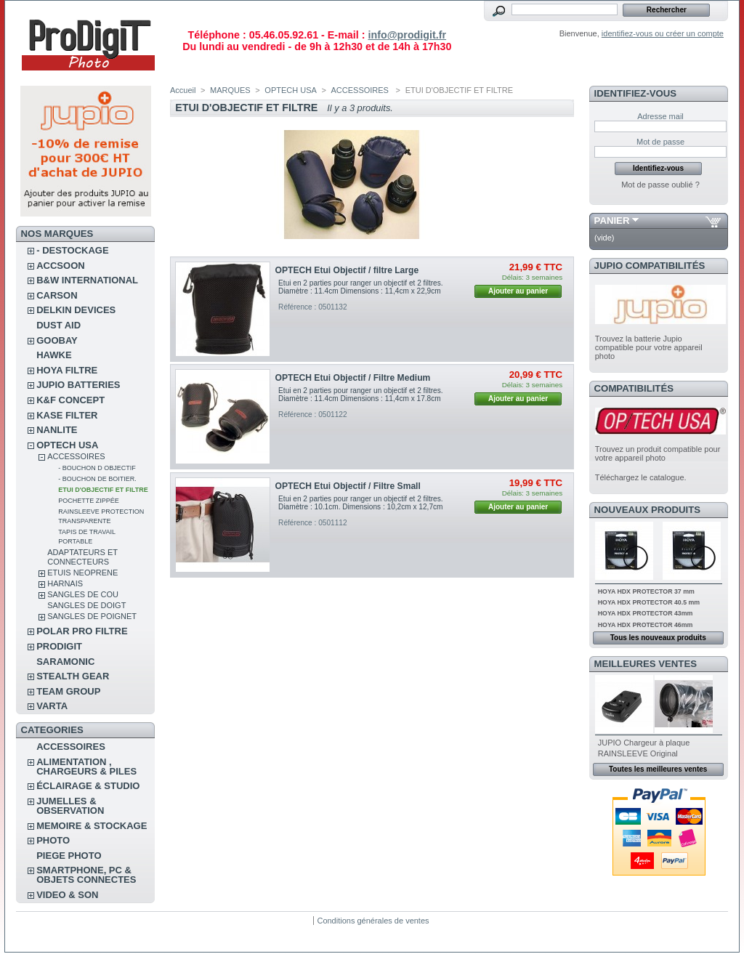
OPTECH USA (67, 445)
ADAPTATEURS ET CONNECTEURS (82, 557)
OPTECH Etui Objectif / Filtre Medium (353, 378)
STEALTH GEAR (72, 676)
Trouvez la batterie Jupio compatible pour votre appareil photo (649, 347)
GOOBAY (57, 340)
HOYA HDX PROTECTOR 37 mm (646, 591)
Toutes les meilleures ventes (658, 769)
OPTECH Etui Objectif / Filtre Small (348, 486)
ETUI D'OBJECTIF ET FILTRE (102, 489)
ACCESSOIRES (76, 456)
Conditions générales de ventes (373, 920)
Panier (612, 220)
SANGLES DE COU (82, 594)
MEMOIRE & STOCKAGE (91, 825)
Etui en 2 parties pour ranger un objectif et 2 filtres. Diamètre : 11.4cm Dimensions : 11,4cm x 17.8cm (360, 395)
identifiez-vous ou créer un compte (663, 33)
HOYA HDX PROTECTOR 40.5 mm (649, 602)
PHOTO (53, 840)
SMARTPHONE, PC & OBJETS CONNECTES (86, 875)
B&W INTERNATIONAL (87, 280)
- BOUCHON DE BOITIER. (97, 478)
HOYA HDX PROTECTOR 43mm (645, 613)
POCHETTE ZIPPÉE (88, 500)
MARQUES (230, 90)
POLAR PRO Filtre (81, 631)
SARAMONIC (65, 661)
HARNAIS (65, 583)
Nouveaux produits (647, 509)
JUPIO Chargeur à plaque (644, 742)
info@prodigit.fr (407, 35)
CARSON (56, 295)
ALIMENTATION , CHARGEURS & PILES (86, 766)
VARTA (52, 705)
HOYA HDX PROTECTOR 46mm (645, 624)
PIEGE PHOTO (68, 855)
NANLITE (56, 429)
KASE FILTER (66, 415)
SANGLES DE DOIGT (86, 605)
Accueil (182, 90)
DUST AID (58, 325)
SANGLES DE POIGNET (92, 616)
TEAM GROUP (68, 691)
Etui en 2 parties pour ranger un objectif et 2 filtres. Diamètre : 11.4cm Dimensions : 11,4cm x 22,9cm (360, 287)
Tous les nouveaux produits (658, 638)
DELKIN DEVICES (76, 309)
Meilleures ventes (645, 663)
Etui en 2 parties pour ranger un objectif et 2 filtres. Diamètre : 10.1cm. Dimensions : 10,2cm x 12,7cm (360, 503)
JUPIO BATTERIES (78, 384)
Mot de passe (660, 141)
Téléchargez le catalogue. (641, 477)
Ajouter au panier (518, 291)
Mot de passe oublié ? (660, 184)
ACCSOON (60, 265)
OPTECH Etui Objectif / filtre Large (347, 270)
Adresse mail (660, 116)
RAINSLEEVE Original (638, 753)
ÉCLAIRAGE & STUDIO (88, 785)
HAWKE (53, 354)
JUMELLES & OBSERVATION (70, 806)
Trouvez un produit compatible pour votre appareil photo (658, 453)
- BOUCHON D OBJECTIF (97, 468)
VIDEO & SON (67, 894)
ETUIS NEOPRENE (82, 572)
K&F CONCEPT (70, 400)
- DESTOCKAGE (72, 250)
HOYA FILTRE (66, 370)
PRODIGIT (59, 646)
